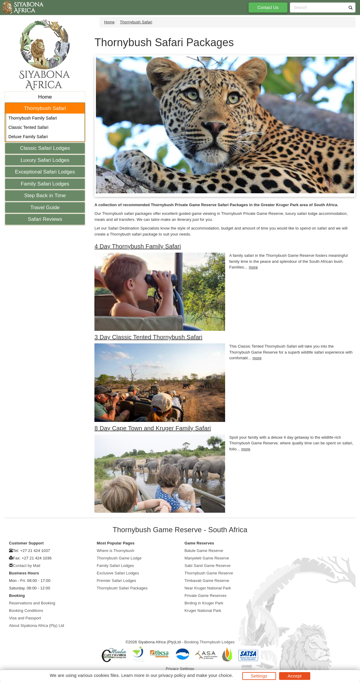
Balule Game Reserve (204, 550)
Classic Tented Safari (28, 127)
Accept (295, 675)
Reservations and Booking (32, 603)
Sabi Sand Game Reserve (208, 565)
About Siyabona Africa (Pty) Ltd (36, 625)
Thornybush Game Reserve (209, 573)
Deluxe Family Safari (28, 136)
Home (45, 97)
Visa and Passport (25, 618)
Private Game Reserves (206, 595)
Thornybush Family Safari (32, 118)
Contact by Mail (26, 565)
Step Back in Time (45, 195)
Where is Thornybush (115, 550)
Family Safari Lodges (45, 184)
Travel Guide (45, 207)
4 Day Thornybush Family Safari (137, 246)
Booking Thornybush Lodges (209, 642)
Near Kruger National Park (208, 588)
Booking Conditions (26, 610)
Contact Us (267, 7)
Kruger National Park (203, 610)
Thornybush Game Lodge (119, 558)
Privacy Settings (180, 668)
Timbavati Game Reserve (207, 580)
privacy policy (172, 675)
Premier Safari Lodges (116, 580)
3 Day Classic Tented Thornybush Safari (148, 337)
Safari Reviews (45, 219)
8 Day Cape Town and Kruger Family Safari (152, 428)
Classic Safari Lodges (45, 148)
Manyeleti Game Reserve (207, 558)
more (253, 267)
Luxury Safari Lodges (45, 160)
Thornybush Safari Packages (122, 588)
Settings (259, 675)
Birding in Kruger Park (204, 603)
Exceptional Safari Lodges (45, 172)
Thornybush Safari (45, 108)
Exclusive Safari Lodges (118, 573)
